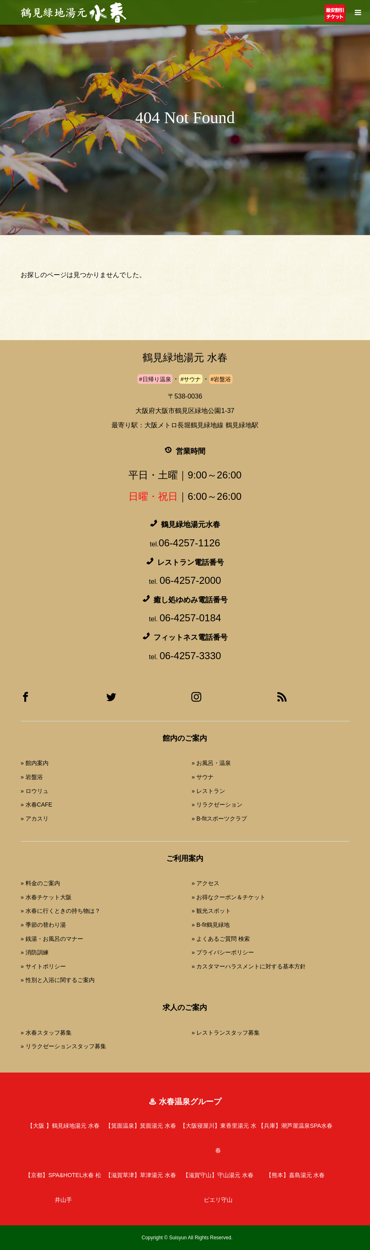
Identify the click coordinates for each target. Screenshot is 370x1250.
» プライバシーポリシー (222, 952)
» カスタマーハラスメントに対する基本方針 (248, 966)
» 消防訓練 (35, 952)
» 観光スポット (211, 910)
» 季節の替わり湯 (43, 924)
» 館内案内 (35, 763)
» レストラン (208, 791)
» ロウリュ (35, 791)
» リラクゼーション (216, 804)
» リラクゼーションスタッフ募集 (63, 1046)
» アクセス (205, 883)
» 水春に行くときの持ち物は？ (60, 910)
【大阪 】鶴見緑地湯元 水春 (63, 1125)
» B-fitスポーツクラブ (219, 818)
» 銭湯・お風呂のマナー (52, 938)
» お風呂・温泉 (211, 763)
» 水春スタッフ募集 (46, 1032)
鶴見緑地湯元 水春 (184, 357)
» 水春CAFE (36, 804)
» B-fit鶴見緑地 (210, 924)
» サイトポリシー (43, 966)
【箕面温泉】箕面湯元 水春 (140, 1125)
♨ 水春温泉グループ (185, 1101)
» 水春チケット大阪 (46, 897)
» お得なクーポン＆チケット (228, 897)
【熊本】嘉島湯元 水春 (295, 1175)
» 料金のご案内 (40, 883)
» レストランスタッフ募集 (225, 1032)
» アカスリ (35, 818)
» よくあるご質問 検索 (220, 938)
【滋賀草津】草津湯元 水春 (140, 1175)
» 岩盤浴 (32, 777)
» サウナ (202, 777)
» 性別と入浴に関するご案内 (58, 980)
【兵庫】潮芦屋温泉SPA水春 (295, 1125)
